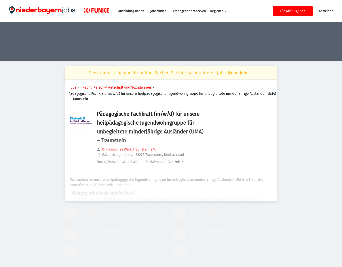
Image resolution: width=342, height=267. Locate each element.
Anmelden (326, 11)
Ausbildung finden (131, 11)
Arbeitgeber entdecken (189, 11)
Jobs (72, 87)
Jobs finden (158, 11)
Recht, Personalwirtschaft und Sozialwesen (116, 87)
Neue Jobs (238, 72)
